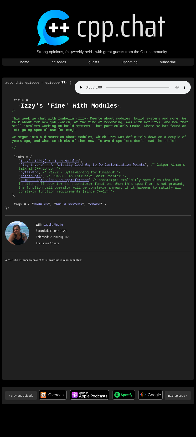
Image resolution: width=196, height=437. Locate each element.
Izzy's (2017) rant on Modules (50, 170)
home (24, 62)
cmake (95, 220)
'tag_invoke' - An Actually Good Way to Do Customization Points (83, 174)
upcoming (130, 62)
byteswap (28, 183)
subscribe (168, 62)
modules (41, 220)
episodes (59, 62)
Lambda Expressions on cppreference (55, 192)
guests (93, 62)
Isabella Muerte (53, 241)
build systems (69, 220)
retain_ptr (31, 188)
